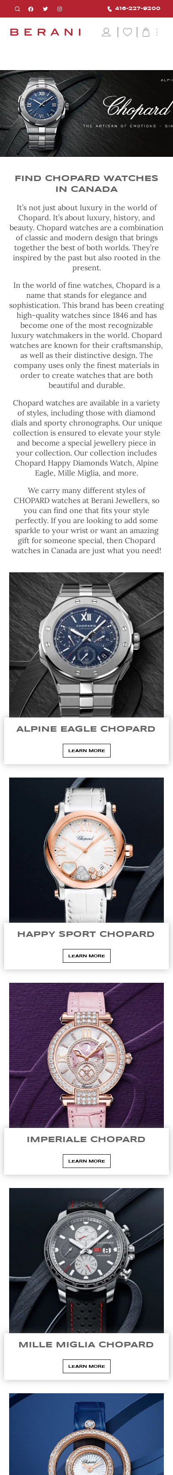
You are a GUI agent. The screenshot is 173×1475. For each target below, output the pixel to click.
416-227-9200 (134, 9)
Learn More (86, 751)
